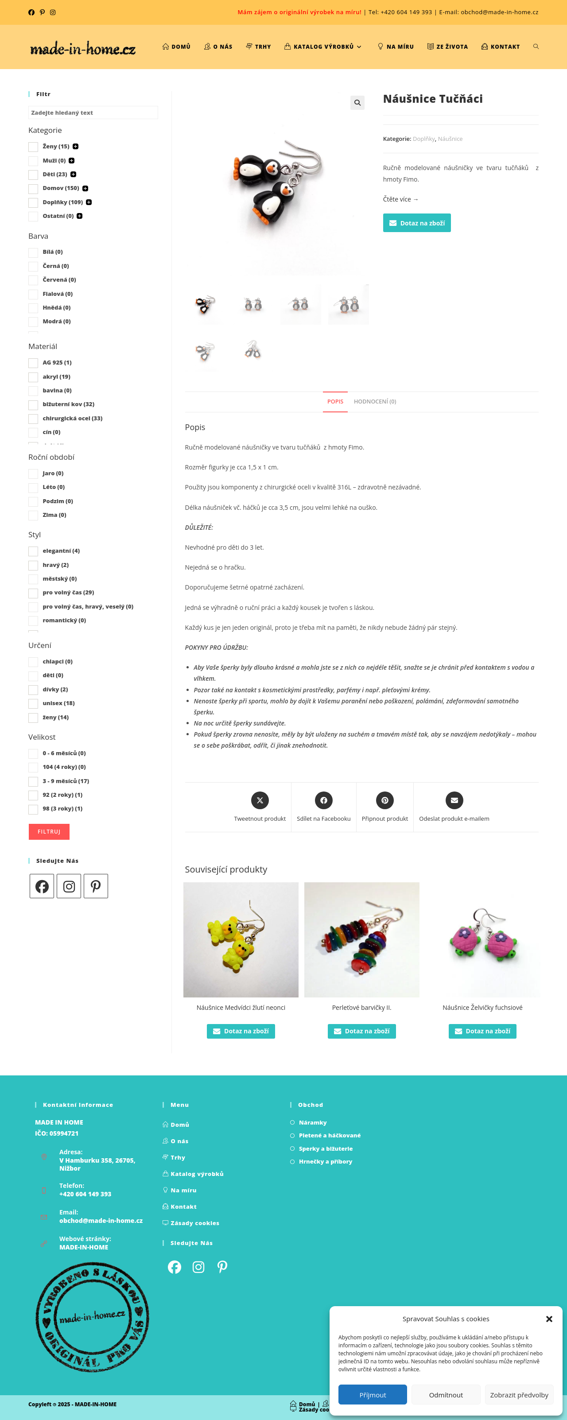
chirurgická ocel (72, 418)
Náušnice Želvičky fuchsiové (483, 1007)
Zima (54, 515)
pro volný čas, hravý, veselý (88, 606)
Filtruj (49, 831)
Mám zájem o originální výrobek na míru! (299, 12)
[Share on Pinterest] (385, 807)
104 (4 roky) (64, 767)
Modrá (56, 321)
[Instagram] (69, 886)
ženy (56, 717)
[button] (549, 1319)
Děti (55, 174)
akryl (56, 376)
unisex (58, 703)
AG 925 (57, 362)
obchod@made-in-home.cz (101, 1220)
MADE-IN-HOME (83, 1247)
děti (53, 675)
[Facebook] (42, 886)
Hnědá (56, 307)
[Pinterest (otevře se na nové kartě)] (42, 12)
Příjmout (373, 1394)
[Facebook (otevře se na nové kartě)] (32, 12)
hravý (56, 565)
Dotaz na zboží (417, 223)
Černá (56, 266)
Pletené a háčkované (330, 1135)
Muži (54, 160)
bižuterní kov (68, 404)
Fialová (58, 294)
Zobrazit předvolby (519, 1394)
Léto (54, 487)
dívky (55, 689)
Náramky (313, 1122)
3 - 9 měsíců (66, 781)
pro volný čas (68, 592)
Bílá (52, 252)
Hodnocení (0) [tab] (375, 401)
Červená (59, 279)
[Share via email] (454, 807)
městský (60, 578)
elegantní (61, 551)
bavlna (57, 390)
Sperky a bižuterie (326, 1148)
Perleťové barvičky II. (362, 1007)
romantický (64, 620)
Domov (61, 188)
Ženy (56, 146)
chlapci (58, 661)
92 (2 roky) (62, 795)
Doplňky (424, 139)
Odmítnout (446, 1394)
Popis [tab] (335, 401)
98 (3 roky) (62, 808)
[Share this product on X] (260, 807)
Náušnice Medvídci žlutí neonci (241, 1007)
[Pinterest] (96, 886)
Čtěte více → (401, 199)
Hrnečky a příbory (326, 1161)
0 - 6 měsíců (64, 753)
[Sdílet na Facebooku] (323, 807)
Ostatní (58, 216)
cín (51, 432)
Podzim (58, 501)
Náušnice (450, 139)
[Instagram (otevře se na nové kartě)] (52, 12)
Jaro (53, 473)
